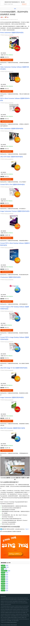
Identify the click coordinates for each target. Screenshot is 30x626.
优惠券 (4, 565)
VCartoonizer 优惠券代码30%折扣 (10, 277)
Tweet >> (27, 529)
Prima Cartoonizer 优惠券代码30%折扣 (11, 32)
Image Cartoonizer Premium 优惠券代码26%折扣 (14, 211)
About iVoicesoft (14, 624)
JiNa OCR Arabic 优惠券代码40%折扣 (11, 156)
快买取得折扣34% (6, 420)
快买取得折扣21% (6, 450)
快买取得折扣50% (6, 330)
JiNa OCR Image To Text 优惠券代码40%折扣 (13, 368)
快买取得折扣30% (6, 59)
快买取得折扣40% (6, 91)
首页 (15, 8)
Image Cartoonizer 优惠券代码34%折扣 (12, 397)
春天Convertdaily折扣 (9, 34)
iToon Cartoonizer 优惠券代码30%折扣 (11, 128)
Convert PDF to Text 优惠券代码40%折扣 (12, 184)
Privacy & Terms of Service (12, 622)
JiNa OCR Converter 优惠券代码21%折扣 (12, 428)
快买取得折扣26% (6, 237)
